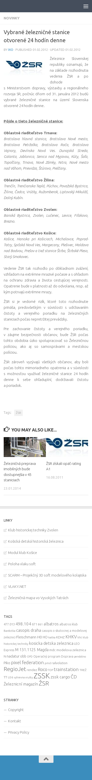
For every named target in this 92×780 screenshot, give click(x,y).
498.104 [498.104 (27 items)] (23, 623)
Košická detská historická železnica (36, 541)
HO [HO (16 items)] (45, 637)
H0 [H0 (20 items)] (39, 637)
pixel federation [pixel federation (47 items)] (27, 662)
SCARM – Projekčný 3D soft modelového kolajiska (47, 575)
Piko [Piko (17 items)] (7, 663)
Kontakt (14, 721)
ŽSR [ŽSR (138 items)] (44, 683)
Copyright (16, 710)
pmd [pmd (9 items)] (48, 663)
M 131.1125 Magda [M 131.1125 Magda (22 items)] (32, 649)
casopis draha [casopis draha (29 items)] (28, 630)
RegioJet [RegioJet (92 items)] (15, 669)
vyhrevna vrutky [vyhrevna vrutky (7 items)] (23, 677)
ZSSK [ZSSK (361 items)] (42, 676)
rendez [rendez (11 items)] (32, 670)
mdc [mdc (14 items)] (52, 650)
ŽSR (18, 412)
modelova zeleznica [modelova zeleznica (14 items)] (71, 650)
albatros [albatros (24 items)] (51, 624)
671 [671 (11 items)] (34, 624)
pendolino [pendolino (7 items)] (80, 656)
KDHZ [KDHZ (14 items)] (60, 637)
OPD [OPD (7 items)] (30, 656)
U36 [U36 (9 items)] (10, 677)
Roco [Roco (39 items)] (42, 669)
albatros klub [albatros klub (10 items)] (68, 624)
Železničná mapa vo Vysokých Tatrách (38, 598)
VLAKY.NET (17, 586)
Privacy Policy (18, 732)
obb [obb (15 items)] (23, 656)
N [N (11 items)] (5, 656)
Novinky (12, 18)
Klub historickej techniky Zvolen (33, 530)
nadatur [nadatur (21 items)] (13, 656)
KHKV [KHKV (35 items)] (71, 636)
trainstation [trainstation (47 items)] (66, 669)
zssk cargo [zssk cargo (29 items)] (60, 676)
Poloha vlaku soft (22, 564)
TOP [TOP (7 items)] (50, 670)
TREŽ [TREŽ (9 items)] (83, 670)
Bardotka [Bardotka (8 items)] (9, 630)
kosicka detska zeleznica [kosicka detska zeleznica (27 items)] (51, 643)
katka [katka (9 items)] (51, 637)
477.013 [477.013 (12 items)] (9, 624)
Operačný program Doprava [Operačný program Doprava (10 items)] (53, 656)
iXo (10, 49)
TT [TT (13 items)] (5, 677)
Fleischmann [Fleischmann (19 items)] (26, 637)
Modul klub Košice (22, 553)
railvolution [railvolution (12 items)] (59, 663)
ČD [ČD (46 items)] (74, 676)
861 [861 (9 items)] (40, 624)
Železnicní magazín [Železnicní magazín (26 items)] (21, 684)
